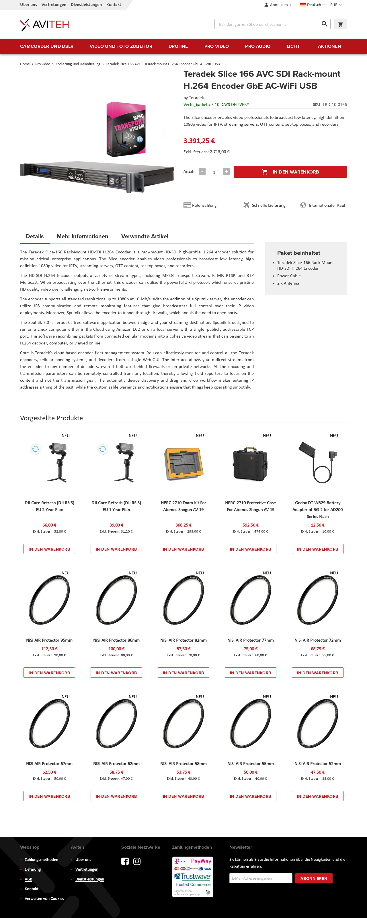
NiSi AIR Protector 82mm (183, 640)
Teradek (196, 98)
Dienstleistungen (86, 5)
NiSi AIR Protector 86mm (116, 640)
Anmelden (279, 5)
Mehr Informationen (82, 236)
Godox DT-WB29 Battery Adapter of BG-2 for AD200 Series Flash (317, 510)
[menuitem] (46, 46)
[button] (336, 5)
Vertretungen (54, 5)
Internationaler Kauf (327, 205)
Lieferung (33, 870)
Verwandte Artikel (144, 236)
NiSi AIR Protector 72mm (317, 640)
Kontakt (113, 5)
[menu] (183, 46)
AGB (28, 879)
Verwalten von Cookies (44, 899)
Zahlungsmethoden (41, 860)
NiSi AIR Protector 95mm (49, 640)
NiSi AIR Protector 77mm (250, 640)
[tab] (35, 238)
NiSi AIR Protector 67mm (49, 764)
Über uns (28, 5)
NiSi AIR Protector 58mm (183, 764)
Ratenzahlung (204, 205)
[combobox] (272, 24)
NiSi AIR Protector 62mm (116, 764)
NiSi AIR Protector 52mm (317, 764)
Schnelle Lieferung (268, 205)
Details (35, 236)
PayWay (193, 877)
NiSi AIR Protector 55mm (250, 764)
